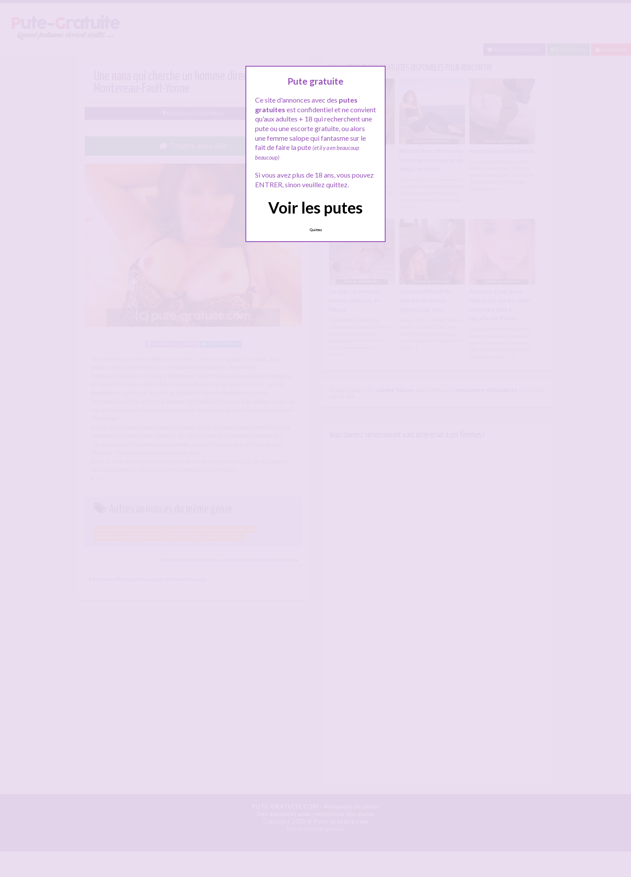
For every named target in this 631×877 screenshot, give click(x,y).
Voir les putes (315, 207)
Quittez (315, 230)
